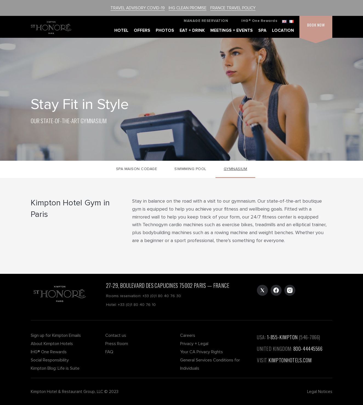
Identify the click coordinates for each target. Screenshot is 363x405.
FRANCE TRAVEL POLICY (233, 7)
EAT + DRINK (192, 30)
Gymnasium (235, 168)
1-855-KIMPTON (282, 337)
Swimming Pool (190, 168)
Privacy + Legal (194, 343)
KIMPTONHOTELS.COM (289, 360)
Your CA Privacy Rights (201, 352)
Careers (187, 335)
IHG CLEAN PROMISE (187, 7)
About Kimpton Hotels (52, 343)
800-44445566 (308, 348)
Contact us (115, 335)
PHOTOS (165, 30)
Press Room (116, 343)
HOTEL (121, 30)
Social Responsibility (50, 360)
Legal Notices (319, 391)
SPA (262, 30)
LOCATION (283, 30)
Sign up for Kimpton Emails (56, 335)
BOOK (316, 25)
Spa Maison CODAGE (136, 168)
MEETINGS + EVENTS (231, 30)
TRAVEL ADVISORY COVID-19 (137, 7)
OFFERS (142, 30)
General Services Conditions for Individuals (210, 364)
